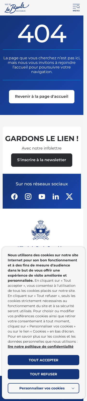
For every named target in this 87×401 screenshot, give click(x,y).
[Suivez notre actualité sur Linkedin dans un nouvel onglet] (55, 196)
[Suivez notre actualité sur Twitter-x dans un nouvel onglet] (69, 196)
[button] (76, 8)
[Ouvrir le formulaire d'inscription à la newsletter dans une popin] (41, 160)
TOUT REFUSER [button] (43, 374)
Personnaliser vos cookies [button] (42, 388)
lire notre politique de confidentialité (40, 346)
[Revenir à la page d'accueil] (41, 97)
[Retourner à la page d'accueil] (17, 7)
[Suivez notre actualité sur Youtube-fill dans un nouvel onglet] (42, 196)
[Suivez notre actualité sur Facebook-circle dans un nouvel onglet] (14, 196)
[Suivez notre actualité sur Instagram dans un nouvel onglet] (28, 196)
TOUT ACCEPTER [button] (43, 360)
